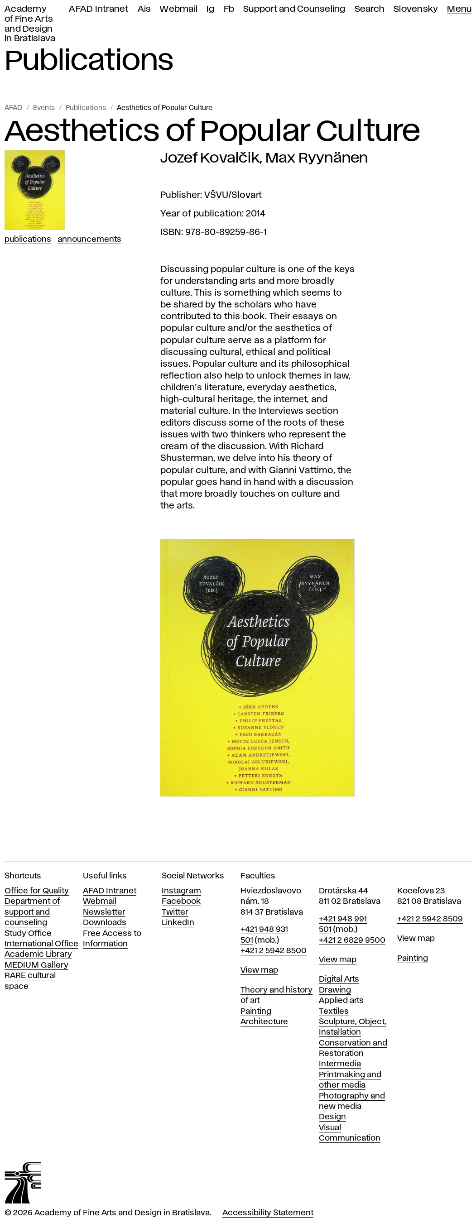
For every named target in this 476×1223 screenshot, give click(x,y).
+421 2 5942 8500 (273, 950)
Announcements (89, 239)
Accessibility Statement (267, 1213)
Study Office (28, 933)
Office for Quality (37, 891)
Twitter (175, 912)
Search (370, 9)
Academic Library (38, 954)
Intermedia (340, 1064)
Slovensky (416, 9)
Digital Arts (339, 979)
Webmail (178, 9)
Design (332, 1117)
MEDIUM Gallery (36, 965)
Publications (86, 108)
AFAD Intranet (98, 9)
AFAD (13, 108)
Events (44, 108)
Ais (144, 9)
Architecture (264, 1022)
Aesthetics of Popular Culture (164, 108)
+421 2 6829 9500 (352, 940)
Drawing (335, 990)
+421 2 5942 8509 (430, 919)
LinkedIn (178, 922)
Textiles (334, 1011)
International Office (41, 944)
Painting (255, 1011)
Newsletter (104, 912)
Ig (211, 9)
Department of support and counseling (32, 912)
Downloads (104, 922)
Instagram (181, 891)
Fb (229, 9)
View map (259, 970)
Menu (459, 9)
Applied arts (341, 1000)
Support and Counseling (294, 9)
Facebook (181, 901)
